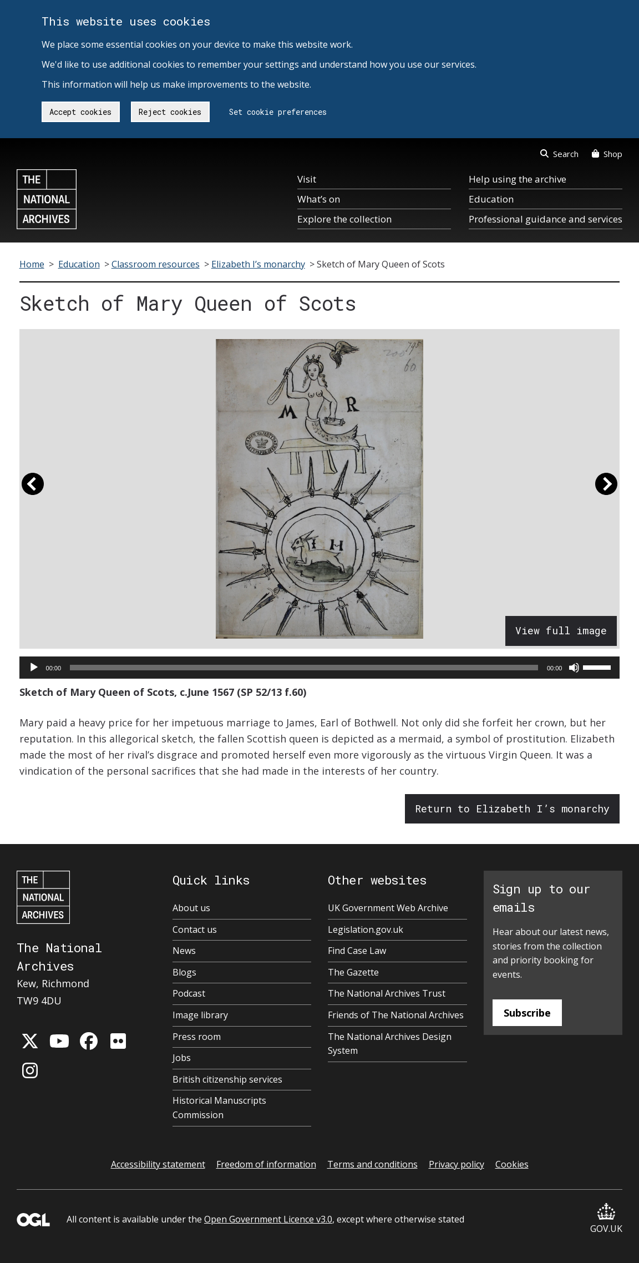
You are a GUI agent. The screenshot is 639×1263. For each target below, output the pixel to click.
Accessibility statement (158, 1164)
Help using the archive (517, 179)
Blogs (184, 972)
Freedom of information (266, 1164)
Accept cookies (80, 112)
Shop (607, 153)
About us (191, 908)
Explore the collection (344, 219)
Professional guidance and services (545, 219)
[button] (33, 489)
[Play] (33, 667)
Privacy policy (456, 1164)
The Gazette (353, 972)
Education (491, 199)
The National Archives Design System (390, 1043)
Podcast (189, 993)
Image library (200, 1015)
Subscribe (527, 1012)
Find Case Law (357, 950)
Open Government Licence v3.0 (268, 1219)
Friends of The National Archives (396, 1015)
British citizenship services (227, 1079)
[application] (319, 667)
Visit (306, 179)
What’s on (318, 199)
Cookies (512, 1164)
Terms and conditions (372, 1164)
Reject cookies (170, 112)
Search (559, 153)
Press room (197, 1036)
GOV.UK (606, 1219)
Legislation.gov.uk (365, 929)
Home (31, 264)
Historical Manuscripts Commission (219, 1107)
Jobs (182, 1058)
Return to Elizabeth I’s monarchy (512, 808)
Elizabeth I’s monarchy (258, 264)
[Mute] (574, 667)
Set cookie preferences (278, 112)
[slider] (304, 667)
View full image (561, 630)
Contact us (195, 929)
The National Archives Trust (386, 993)
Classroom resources (155, 264)
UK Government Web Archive (388, 908)
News (184, 950)
